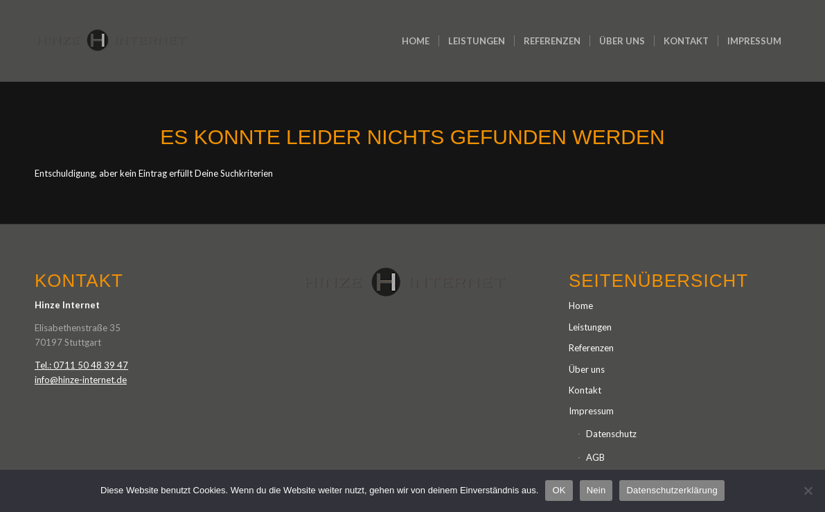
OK (558, 490)
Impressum (591, 410)
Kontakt (585, 390)
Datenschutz (611, 433)
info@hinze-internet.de (81, 379)
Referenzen (591, 347)
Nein (596, 490)
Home (581, 305)
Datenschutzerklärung (671, 490)
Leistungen (590, 327)
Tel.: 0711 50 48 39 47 (81, 365)
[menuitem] (415, 41)
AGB (595, 457)
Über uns (587, 369)
